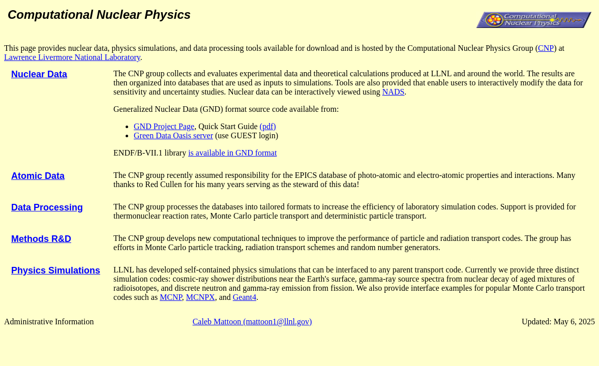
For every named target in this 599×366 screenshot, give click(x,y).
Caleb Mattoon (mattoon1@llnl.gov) (252, 321)
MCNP (171, 297)
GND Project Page (164, 126)
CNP (546, 48)
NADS (393, 91)
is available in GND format (232, 152)
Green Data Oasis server (173, 135)
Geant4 (244, 297)
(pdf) (268, 126)
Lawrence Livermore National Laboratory (72, 57)
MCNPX (200, 297)
